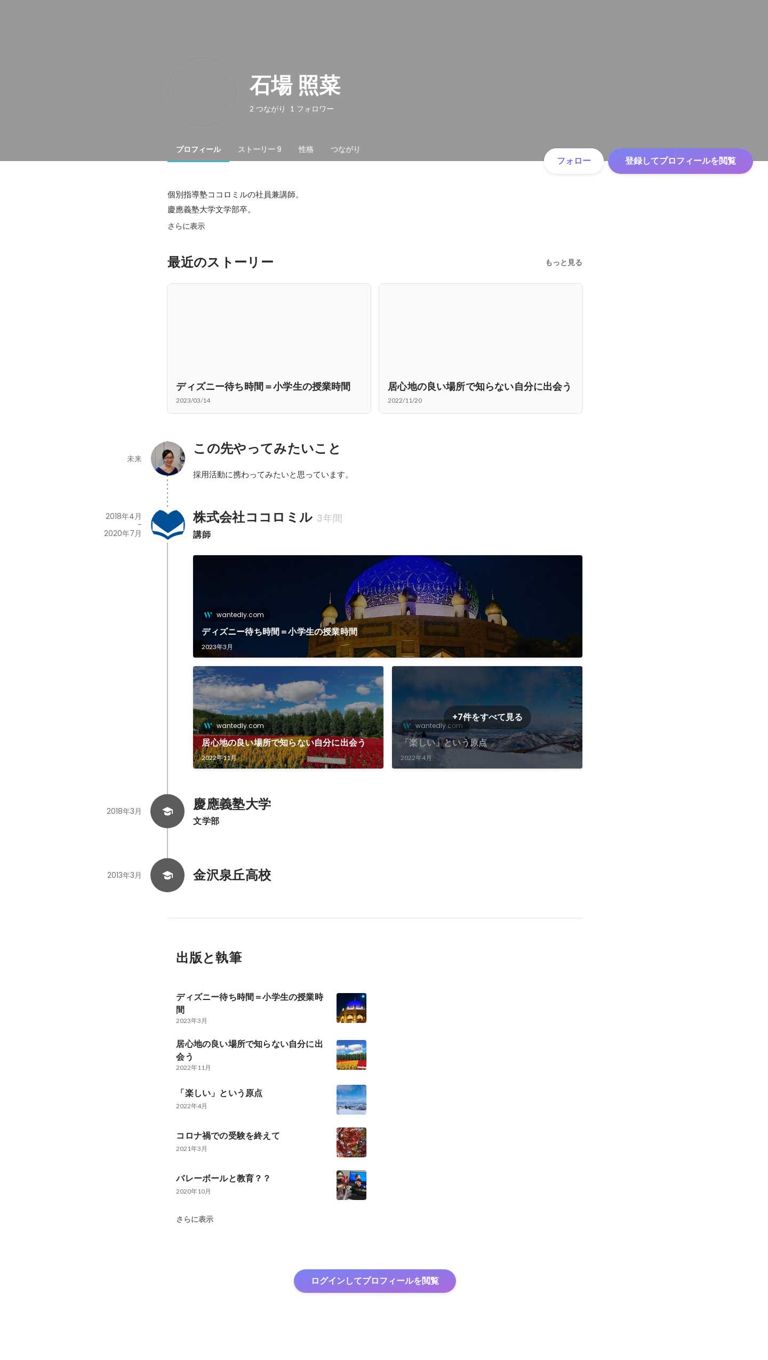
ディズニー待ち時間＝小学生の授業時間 (279, 632)
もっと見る (563, 262)
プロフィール (198, 149)
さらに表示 (186, 226)
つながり (346, 149)
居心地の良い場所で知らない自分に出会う (284, 743)
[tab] (198, 149)
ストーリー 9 (260, 149)
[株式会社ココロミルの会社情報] (167, 524)
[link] (387, 606)
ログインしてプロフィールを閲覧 (375, 1281)
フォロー (574, 161)
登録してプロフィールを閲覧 (680, 161)
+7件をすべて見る (487, 717)
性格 (306, 149)
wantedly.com (237, 614)
